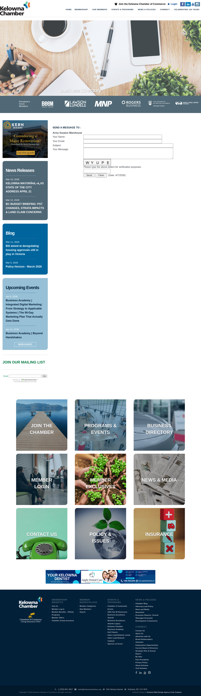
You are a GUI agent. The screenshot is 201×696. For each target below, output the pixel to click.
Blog (10, 233)
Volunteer (139, 642)
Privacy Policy (141, 662)
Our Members (100, 10)
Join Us (55, 606)
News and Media (142, 609)
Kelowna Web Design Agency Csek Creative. (164, 692)
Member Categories (88, 606)
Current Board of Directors (146, 648)
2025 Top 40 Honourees (117, 612)
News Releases (20, 170)
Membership (82, 10)
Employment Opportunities (146, 645)
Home (69, 9)
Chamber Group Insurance (63, 620)
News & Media (159, 480)
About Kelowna (141, 665)
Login (172, 4)
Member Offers (58, 618)
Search (83, 612)
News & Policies (147, 10)
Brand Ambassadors (144, 639)
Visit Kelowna (141, 668)
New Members (85, 609)
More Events (25, 344)
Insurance (159, 534)
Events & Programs (123, 10)
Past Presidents (142, 660)
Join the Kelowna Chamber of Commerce (140, 4)
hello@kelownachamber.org (89, 689)
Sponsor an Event (115, 644)
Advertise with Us (142, 636)
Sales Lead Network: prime (119, 635)
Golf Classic (113, 632)
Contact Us (42, 534)
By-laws (138, 657)
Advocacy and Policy (144, 606)
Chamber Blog (141, 603)
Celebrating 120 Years (186, 9)
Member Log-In (58, 609)
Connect (165, 10)
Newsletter (139, 612)
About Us (139, 633)
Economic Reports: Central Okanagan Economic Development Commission (146, 618)
